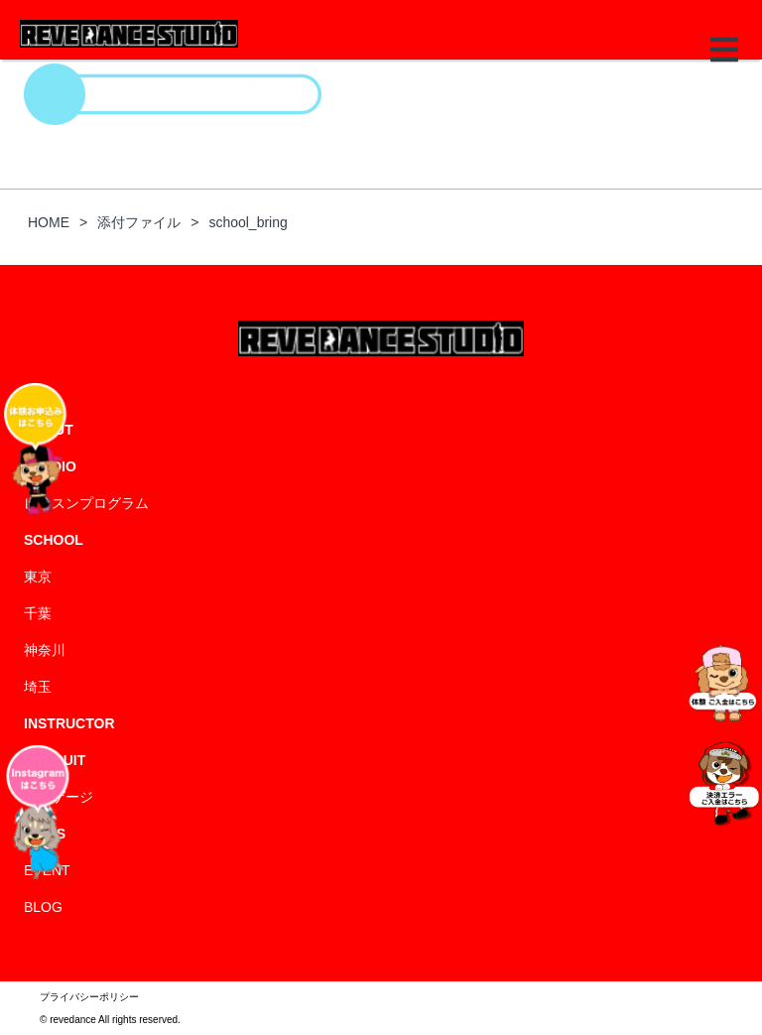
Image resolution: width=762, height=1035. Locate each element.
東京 (38, 576)
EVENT (47, 870)
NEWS (44, 833)
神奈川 (44, 650)
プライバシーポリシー (89, 996)
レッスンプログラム (86, 503)
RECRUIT (54, 760)
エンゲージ (58, 797)
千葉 (38, 613)
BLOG (43, 907)
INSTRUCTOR (69, 723)
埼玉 (38, 687)
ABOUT (48, 430)
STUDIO (50, 466)
